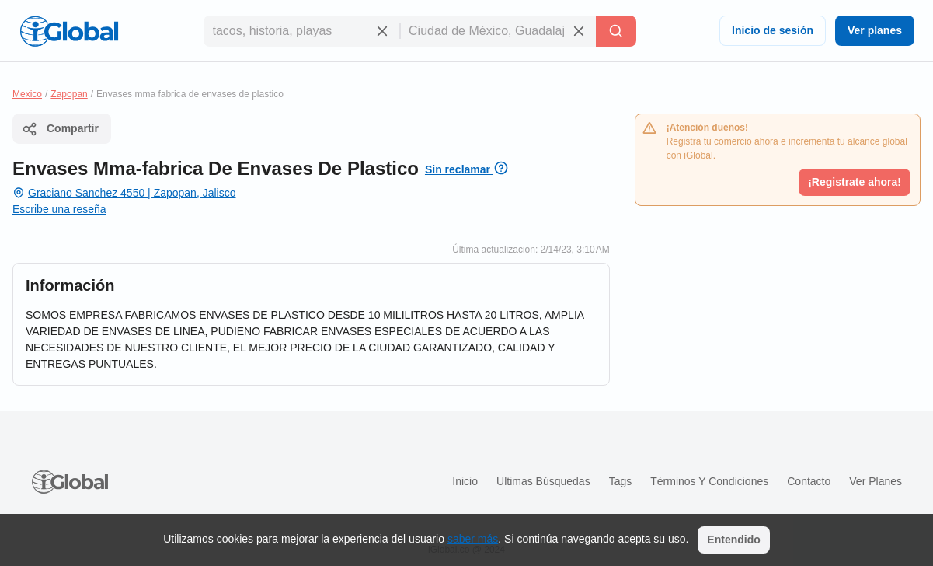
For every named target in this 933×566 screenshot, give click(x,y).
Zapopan (68, 94)
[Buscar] (616, 31)
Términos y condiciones (709, 481)
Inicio (465, 481)
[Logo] (69, 31)
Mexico (27, 94)
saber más (472, 539)
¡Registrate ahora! (854, 182)
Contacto (808, 481)
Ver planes (875, 30)
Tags (620, 481)
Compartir (60, 129)
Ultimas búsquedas (543, 481)
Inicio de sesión (772, 30)
